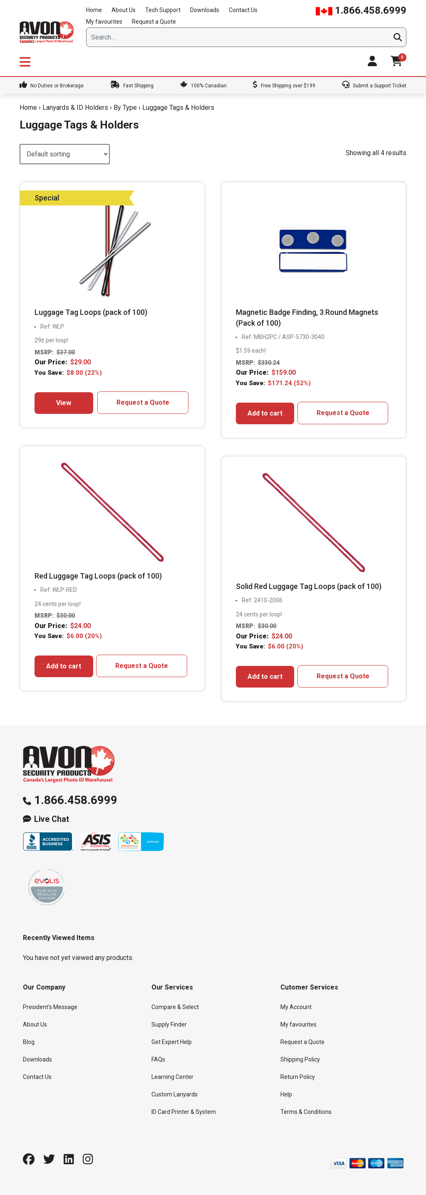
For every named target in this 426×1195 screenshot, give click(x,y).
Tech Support (163, 10)
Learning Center (172, 1077)
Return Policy (297, 1077)
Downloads (204, 10)
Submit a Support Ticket (374, 86)
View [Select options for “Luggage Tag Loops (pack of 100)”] (63, 403)
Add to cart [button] (265, 413)
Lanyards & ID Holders (75, 107)
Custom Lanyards (174, 1094)
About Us (123, 10)
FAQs (158, 1059)
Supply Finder (169, 1024)
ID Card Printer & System (183, 1111)
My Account (296, 1007)
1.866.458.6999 (361, 10)
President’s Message (50, 1007)
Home (94, 10)
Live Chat (51, 819)
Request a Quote (154, 21)
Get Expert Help (171, 1042)
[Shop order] (65, 154)
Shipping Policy (300, 1059)
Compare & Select (175, 1007)
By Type (125, 107)
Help (286, 1094)
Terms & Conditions (306, 1111)
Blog (29, 1042)
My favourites (104, 21)
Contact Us (243, 10)
